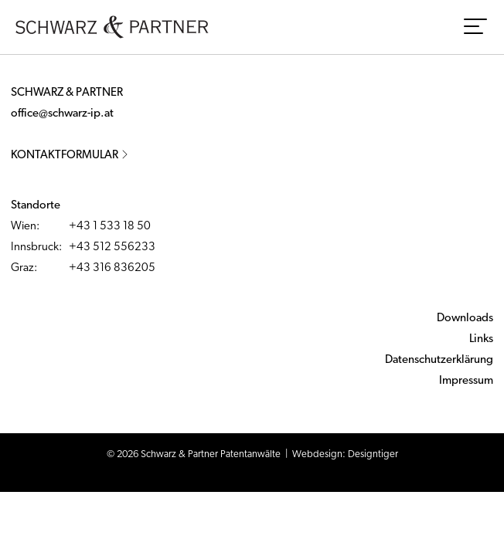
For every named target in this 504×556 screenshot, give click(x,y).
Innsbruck (35, 247)
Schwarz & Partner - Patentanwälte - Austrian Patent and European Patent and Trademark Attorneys (112, 27)
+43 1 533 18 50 (110, 226)
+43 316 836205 (112, 268)
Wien (23, 226)
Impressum (466, 381)
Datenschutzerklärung (439, 360)
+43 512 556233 (112, 247)
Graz (22, 268)
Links (481, 339)
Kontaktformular (70, 155)
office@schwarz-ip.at (62, 114)
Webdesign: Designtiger (345, 454)
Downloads (465, 318)
